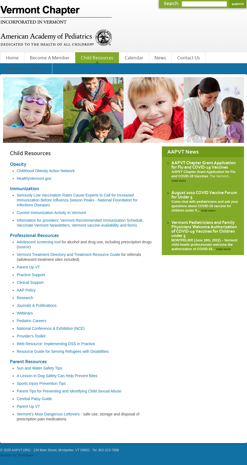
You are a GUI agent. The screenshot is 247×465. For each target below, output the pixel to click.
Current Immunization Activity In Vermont (51, 212)
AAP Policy (26, 290)
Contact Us (188, 58)
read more (178, 180)
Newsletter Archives (26, 69)
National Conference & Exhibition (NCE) (51, 328)
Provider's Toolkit (31, 336)
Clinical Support (30, 282)
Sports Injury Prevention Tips (41, 383)
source (24, 247)
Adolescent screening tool (39, 242)
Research (25, 298)
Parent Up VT (28, 267)
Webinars (25, 313)
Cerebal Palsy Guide (34, 399)
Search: (172, 4)
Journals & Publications (37, 305)
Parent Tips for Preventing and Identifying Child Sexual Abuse (69, 391)
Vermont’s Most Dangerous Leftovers (48, 414)
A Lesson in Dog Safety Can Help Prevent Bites (57, 376)
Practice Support (31, 275)
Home (12, 58)
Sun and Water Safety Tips (39, 368)
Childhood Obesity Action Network (46, 171)
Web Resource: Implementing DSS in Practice (56, 344)
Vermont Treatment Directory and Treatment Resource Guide (68, 254)
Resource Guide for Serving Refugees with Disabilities (63, 351)
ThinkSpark (25, 455)
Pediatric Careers (31, 321)
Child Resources (97, 58)
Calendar (134, 58)
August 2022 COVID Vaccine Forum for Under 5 (204, 195)
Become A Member (50, 58)
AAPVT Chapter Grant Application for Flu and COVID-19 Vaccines (203, 165)
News (160, 58)
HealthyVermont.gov (34, 178)
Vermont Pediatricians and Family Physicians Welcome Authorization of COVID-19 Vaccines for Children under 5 (204, 229)
